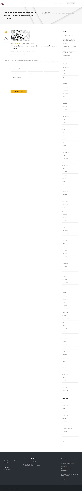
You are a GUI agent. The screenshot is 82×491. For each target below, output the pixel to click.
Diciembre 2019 (65, 269)
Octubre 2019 (65, 276)
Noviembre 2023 (65, 119)
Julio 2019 (64, 286)
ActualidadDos (65, 405)
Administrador (17, 43)
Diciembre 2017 (65, 348)
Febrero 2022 (65, 184)
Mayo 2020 (64, 253)
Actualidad (32, 43)
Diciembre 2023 (65, 116)
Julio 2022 (64, 168)
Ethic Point (58, 3)
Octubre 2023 (65, 122)
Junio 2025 (64, 80)
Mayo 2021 (64, 214)
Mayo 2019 (64, 292)
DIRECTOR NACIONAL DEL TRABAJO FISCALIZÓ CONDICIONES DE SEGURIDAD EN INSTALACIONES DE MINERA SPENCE (70, 41)
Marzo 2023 (64, 142)
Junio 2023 (64, 132)
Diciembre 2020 (65, 230)
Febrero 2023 (65, 145)
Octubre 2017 (65, 354)
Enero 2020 (64, 266)
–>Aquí (24, 54)
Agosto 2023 (65, 129)
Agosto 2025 (65, 77)
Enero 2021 (64, 227)
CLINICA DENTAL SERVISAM (68, 59)
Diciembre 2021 (65, 191)
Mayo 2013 (64, 393)
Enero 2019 (64, 305)
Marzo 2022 (64, 181)
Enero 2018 (64, 344)
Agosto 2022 (65, 165)
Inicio (19, 3)
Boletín (52, 3)
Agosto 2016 (65, 374)
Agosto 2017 (65, 358)
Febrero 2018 (65, 341)
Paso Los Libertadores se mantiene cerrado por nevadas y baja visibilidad (21, 60)
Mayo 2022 (64, 175)
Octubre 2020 (65, 237)
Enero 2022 (64, 188)
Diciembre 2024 (65, 93)
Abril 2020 (64, 256)
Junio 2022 (64, 171)
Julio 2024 (64, 96)
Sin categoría (65, 434)
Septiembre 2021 (66, 201)
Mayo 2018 (64, 331)
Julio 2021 (64, 207)
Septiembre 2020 (66, 240)
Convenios (64, 421)
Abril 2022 (64, 178)
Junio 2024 (64, 100)
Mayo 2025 (64, 83)
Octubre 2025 (65, 73)
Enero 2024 (64, 113)
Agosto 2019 (65, 282)
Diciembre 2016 (65, 371)
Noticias (46, 3)
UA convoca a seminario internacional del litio (48, 62)
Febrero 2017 (65, 367)
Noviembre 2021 (65, 194)
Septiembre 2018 (66, 318)
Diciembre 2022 (65, 152)
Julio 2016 (64, 377)
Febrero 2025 (65, 90)
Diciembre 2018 (65, 309)
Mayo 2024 (64, 103)
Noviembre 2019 (65, 273)
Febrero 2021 (65, 224)
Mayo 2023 (64, 135)
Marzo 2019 (64, 299)
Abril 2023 (64, 139)
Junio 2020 (64, 250)
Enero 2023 (64, 149)
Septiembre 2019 (66, 279)
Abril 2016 (64, 384)
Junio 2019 (64, 289)
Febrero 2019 (65, 302)
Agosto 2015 (65, 390)
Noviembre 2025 (65, 70)
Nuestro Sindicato (27, 3)
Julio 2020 (64, 246)
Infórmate (64, 431)
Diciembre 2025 (65, 67)
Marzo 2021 (64, 220)
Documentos (65, 425)
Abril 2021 (64, 217)
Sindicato (64, 438)
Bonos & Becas (65, 411)
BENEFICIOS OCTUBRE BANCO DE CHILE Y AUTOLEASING (69, 52)
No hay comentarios (25, 43)
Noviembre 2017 (65, 351)
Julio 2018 (64, 325)
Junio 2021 (64, 211)
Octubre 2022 (65, 158)
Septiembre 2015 (66, 387)
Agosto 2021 (65, 204)
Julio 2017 (64, 361)
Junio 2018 (64, 328)
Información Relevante (67, 428)
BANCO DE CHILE (66, 55)
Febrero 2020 (65, 263)
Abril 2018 (64, 335)
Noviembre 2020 (65, 233)
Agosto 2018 (65, 322)
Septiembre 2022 (66, 162)
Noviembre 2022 (65, 155)
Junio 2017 (64, 364)
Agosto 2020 (65, 243)
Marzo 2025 (64, 86)
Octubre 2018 (65, 315)
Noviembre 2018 (65, 312)
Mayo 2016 (64, 380)
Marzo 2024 (64, 109)
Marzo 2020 (64, 260)
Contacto (65, 3)
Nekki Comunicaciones (15, 488)
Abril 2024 (64, 106)
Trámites (64, 441)
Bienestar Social (38, 3)
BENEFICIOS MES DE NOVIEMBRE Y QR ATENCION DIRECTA (70, 47)
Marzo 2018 (64, 338)
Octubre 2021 (65, 198)
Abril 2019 (64, 295)
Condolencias (65, 415)
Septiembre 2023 (66, 126)
